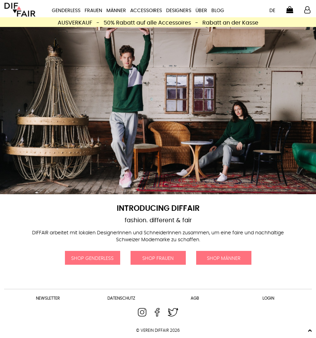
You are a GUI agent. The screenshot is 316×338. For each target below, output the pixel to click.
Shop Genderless (92, 258)
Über (201, 10)
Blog (217, 10)
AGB (195, 298)
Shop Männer (223, 258)
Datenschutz (121, 298)
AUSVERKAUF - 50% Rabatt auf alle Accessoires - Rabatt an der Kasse (158, 23)
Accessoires (146, 10)
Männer (116, 10)
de (272, 10)
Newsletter (48, 298)
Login (268, 298)
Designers (178, 10)
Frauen (93, 10)
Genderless (66, 10)
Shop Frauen (158, 258)
